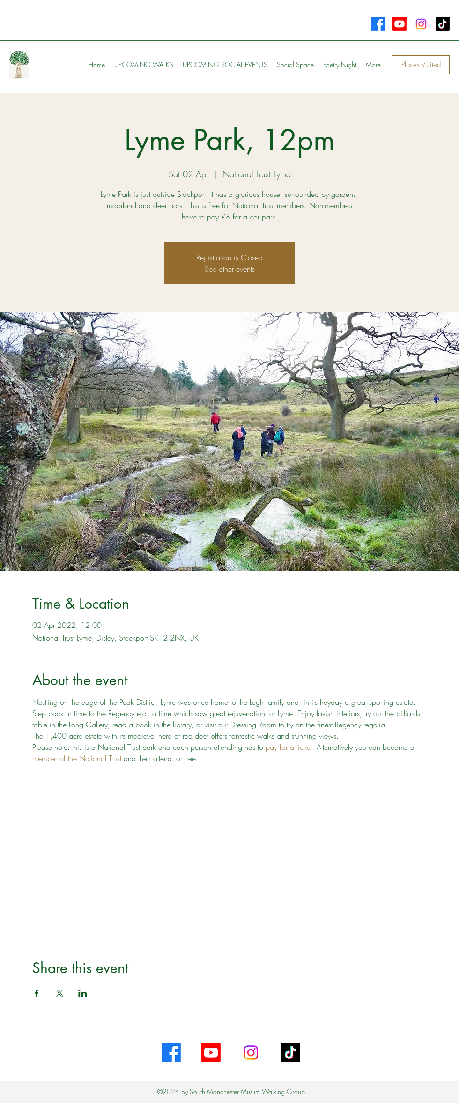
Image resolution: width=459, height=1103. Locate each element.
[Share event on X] (59, 993)
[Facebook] (378, 24)
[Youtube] (399, 24)
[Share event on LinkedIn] (82, 993)
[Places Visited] (421, 64)
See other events (230, 269)
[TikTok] (443, 24)
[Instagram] (421, 24)
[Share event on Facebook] (36, 993)
